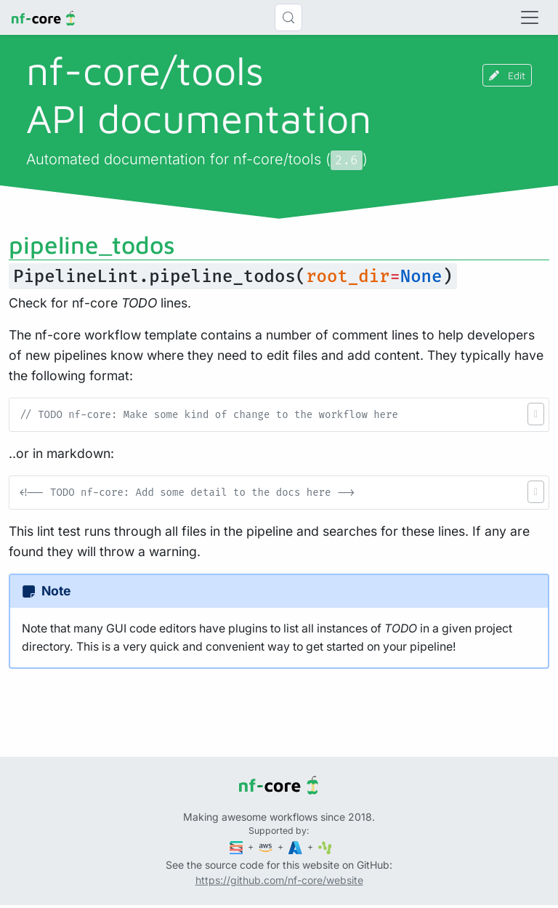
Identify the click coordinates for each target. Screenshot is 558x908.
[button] (535, 414)
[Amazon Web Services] (267, 846)
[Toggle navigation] (529, 17)
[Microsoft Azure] (296, 846)
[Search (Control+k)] (288, 17)
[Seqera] (238, 846)
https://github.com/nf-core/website (279, 880)
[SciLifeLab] (325, 846)
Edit (507, 75)
